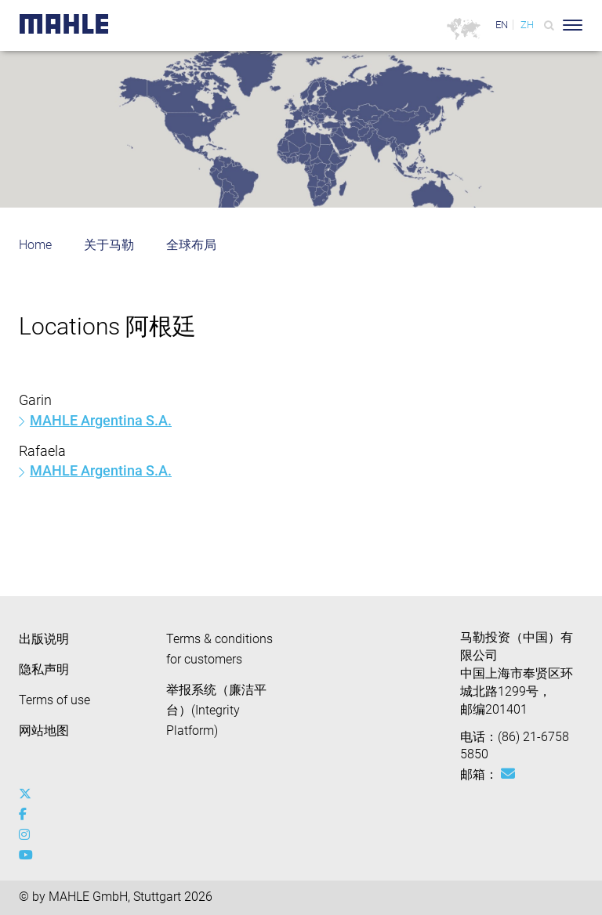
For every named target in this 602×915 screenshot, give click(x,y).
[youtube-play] (28, 855)
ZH (527, 25)
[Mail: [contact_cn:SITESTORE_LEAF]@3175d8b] (508, 774)
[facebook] (28, 815)
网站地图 (44, 730)
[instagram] (28, 835)
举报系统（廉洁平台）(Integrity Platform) (216, 710)
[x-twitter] (28, 794)
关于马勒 (109, 244)
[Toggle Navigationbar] (572, 25)
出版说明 (44, 638)
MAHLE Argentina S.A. (101, 420)
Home (35, 244)
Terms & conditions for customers (219, 649)
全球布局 (191, 244)
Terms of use (54, 700)
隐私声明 (44, 669)
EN (501, 25)
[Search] (549, 25)
